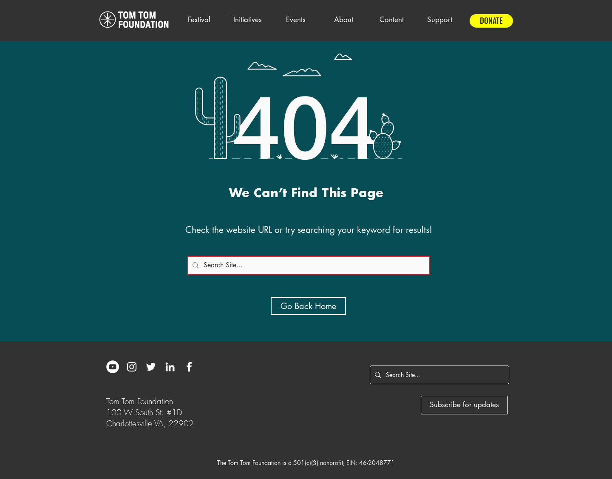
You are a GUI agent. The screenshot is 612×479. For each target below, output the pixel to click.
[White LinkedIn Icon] (170, 366)
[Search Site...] (307, 265)
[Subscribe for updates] (464, 405)
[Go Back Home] (308, 306)
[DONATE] (491, 21)
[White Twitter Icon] (150, 366)
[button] (199, 19)
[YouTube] (112, 366)
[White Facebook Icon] (189, 366)
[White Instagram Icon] (131, 366)
